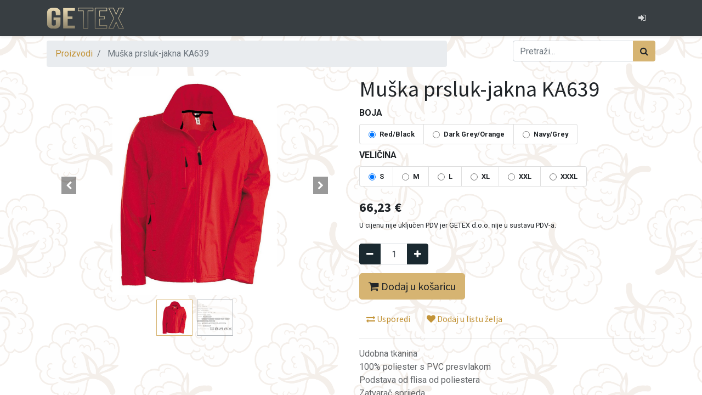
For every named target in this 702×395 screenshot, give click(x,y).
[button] (69, 185)
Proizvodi (74, 53)
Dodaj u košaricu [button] (412, 286)
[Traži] (644, 51)
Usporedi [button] (388, 318)
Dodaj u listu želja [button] (464, 318)
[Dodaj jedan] (417, 254)
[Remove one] (370, 254)
